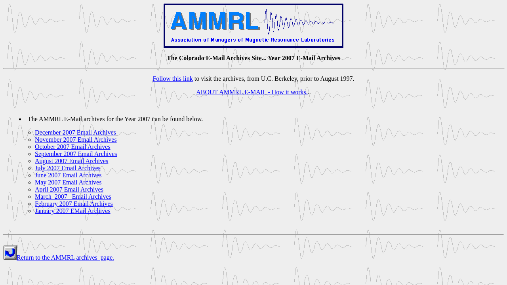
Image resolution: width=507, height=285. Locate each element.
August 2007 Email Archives (71, 161)
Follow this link (172, 78)
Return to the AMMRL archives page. (65, 257)
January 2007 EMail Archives (73, 210)
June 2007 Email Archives (68, 175)
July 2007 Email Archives (68, 168)
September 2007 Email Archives (76, 153)
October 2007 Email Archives (73, 146)
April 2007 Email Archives (69, 189)
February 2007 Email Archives (74, 203)
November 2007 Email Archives (76, 139)
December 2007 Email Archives (75, 132)
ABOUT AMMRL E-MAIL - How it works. (252, 92)
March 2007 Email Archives (73, 196)
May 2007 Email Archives (68, 182)
